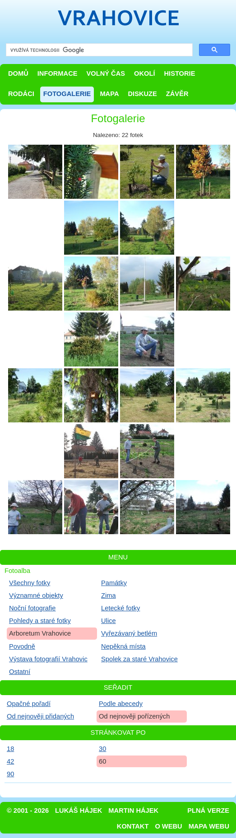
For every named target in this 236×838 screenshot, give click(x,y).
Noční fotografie (32, 608)
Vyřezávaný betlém (129, 633)
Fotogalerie (67, 93)
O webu (168, 826)
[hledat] (98, 50)
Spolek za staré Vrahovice (139, 659)
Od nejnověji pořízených (134, 716)
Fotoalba (17, 570)
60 (102, 761)
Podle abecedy (121, 703)
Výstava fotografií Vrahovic (48, 659)
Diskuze (142, 93)
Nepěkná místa (123, 646)
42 (10, 761)
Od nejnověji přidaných (40, 716)
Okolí (144, 73)
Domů (18, 73)
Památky (114, 582)
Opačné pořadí (29, 703)
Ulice (108, 620)
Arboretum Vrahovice (40, 633)
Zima (108, 595)
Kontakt (133, 826)
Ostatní (19, 671)
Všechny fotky (29, 582)
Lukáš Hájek (78, 810)
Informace (57, 73)
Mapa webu (209, 826)
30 (102, 748)
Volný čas (106, 73)
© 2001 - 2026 (28, 810)
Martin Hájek (133, 810)
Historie (179, 73)
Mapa (109, 93)
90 (10, 774)
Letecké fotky (120, 608)
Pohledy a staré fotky (40, 620)
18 (10, 748)
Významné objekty (36, 595)
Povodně (22, 646)
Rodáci (21, 93)
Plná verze (208, 810)
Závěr (177, 93)
